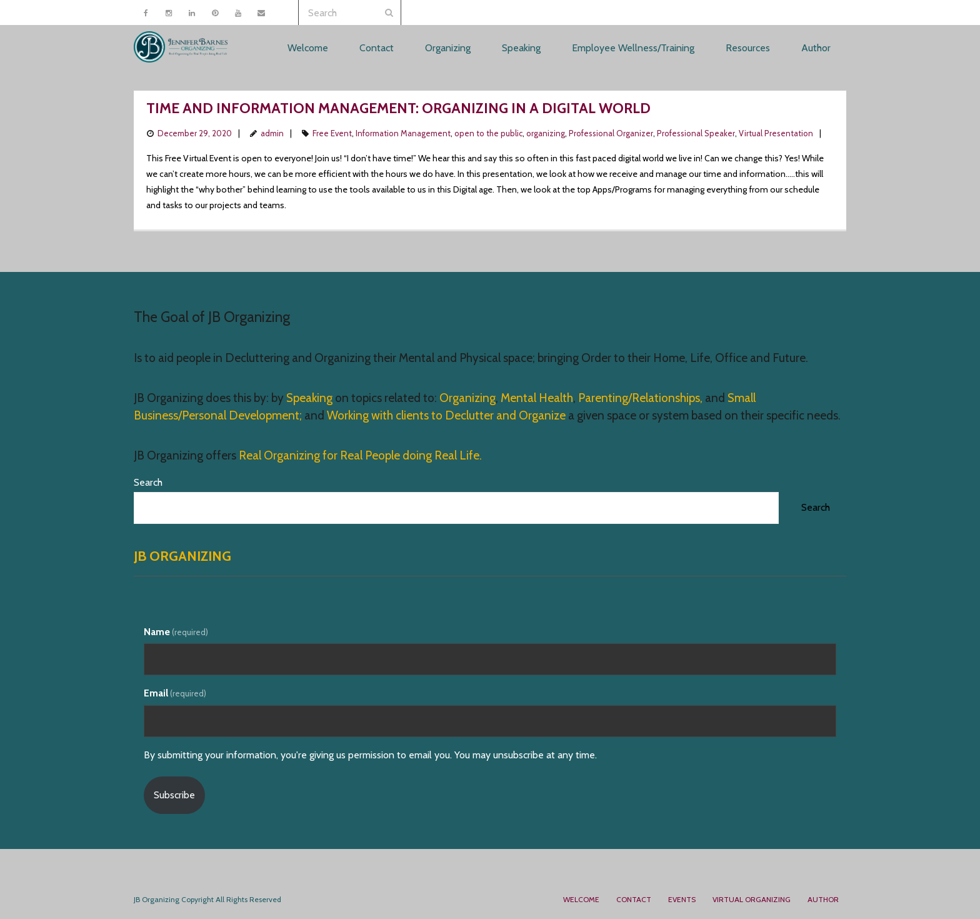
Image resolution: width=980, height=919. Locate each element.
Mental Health (537, 398)
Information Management (403, 133)
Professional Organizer (611, 133)
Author (823, 899)
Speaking (310, 398)
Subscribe (174, 795)
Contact (633, 899)
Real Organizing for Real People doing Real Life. (359, 455)
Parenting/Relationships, (640, 398)
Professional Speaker (696, 133)
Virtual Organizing (751, 899)
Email (175, 693)
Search (148, 482)
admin (272, 133)
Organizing (467, 398)
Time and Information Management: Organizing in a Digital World (398, 108)
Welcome (581, 899)
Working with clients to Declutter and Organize (446, 415)
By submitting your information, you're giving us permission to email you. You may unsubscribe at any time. (370, 755)
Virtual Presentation (776, 133)
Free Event (332, 133)
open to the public (488, 133)
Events (682, 899)
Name (176, 632)
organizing (545, 133)
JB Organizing (182, 556)
